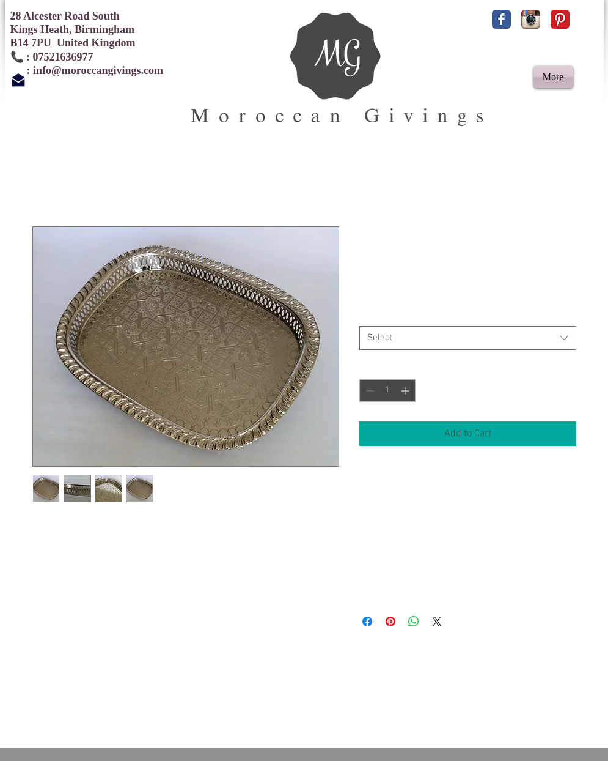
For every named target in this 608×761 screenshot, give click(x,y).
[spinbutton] (387, 390)
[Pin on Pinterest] (390, 621)
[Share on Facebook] (367, 621)
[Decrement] (368, 390)
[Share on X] (437, 621)
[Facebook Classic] (501, 19)
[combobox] (467, 338)
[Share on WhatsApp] (413, 621)
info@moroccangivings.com (98, 70)
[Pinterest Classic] (560, 19)
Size (367, 315)
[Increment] (406, 390)
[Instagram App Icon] (530, 19)
